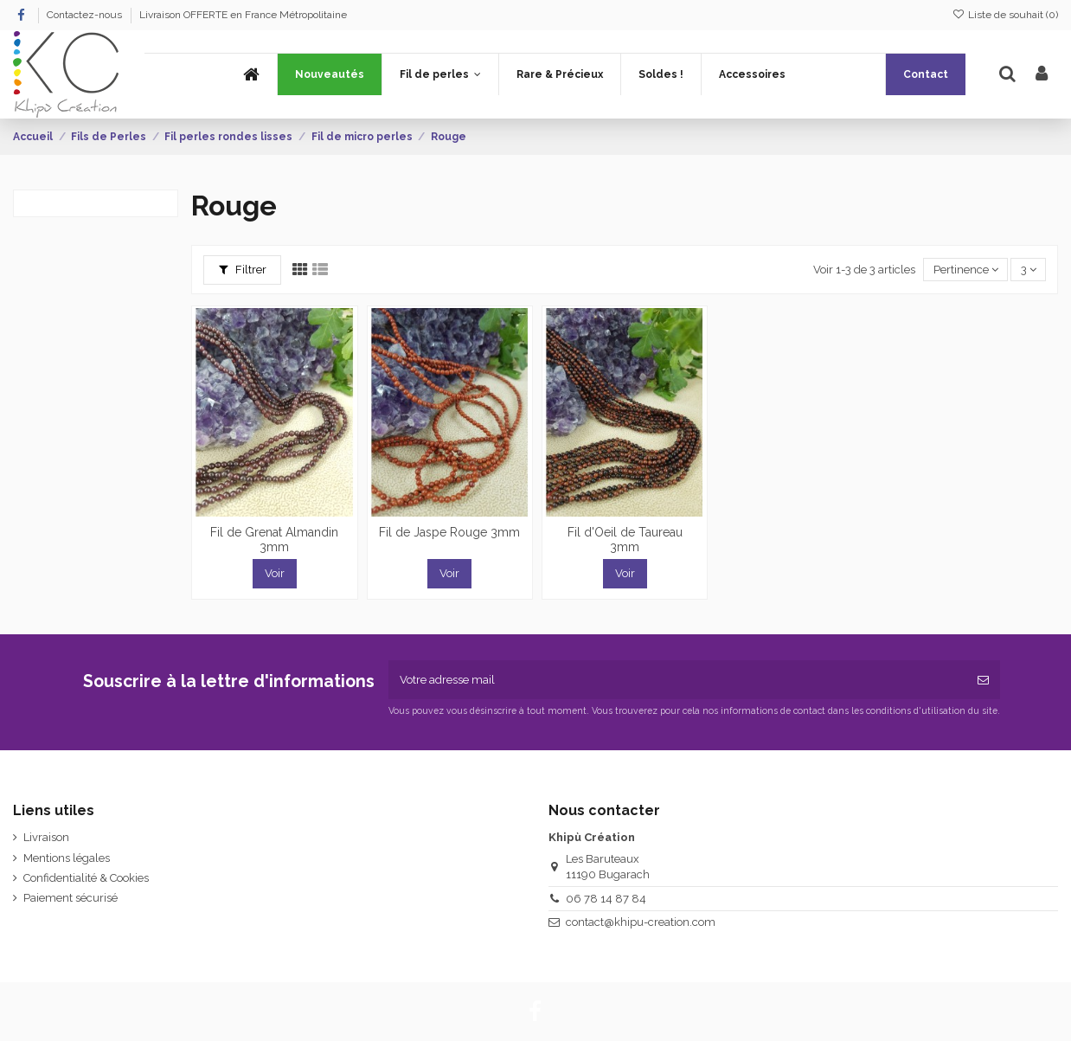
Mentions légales (66, 857)
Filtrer (243, 269)
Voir (275, 573)
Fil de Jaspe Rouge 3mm (449, 532)
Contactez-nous (86, 15)
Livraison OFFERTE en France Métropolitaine (243, 15)
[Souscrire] (983, 680)
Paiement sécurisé (70, 897)
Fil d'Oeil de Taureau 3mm (625, 539)
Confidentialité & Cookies (86, 877)
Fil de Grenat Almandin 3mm (274, 539)
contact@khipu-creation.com (640, 922)
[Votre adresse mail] (677, 680)
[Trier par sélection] (965, 269)
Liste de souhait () (1005, 15)
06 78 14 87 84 (606, 898)
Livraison (46, 837)
